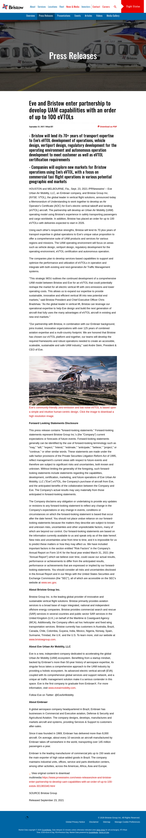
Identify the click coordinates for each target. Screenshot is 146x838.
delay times (101, 831)
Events (78, 17)
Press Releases (46, 17)
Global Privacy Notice (75, 823)
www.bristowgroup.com (42, 640)
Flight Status (133, 6)
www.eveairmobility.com (62, 689)
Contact (96, 6)
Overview (30, 17)
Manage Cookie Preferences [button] (127, 823)
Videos (99, 17)
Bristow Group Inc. (113, 819)
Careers (106, 6)
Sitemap (106, 823)
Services (42, 6)
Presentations (63, 17)
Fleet (61, 6)
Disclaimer (94, 823)
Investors (86, 6)
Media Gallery (113, 17)
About (32, 6)
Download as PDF (107, 128)
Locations (52, 6)
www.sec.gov (48, 584)
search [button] (115, 7)
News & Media (72, 6)
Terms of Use (104, 834)
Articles (88, 17)
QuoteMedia (46, 831)
